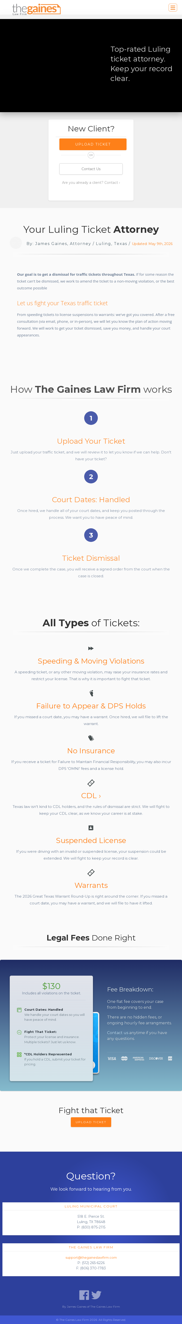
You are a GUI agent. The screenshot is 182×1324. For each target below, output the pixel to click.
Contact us (117, 1032)
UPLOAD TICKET (91, 1122)
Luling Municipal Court (91, 1206)
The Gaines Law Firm (91, 1247)
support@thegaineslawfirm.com (91, 1257)
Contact (111, 182)
